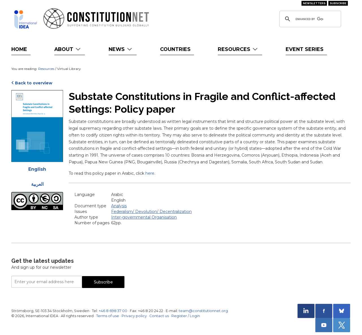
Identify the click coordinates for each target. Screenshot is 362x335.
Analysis (119, 205)
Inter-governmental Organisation (144, 217)
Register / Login (185, 316)
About (68, 49)
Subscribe (338, 3)
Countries (175, 49)
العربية (37, 184)
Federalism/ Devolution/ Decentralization (151, 211)
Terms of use (107, 316)
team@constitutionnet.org (203, 311)
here (149, 173)
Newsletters (314, 3)
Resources (238, 49)
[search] (309, 19)
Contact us (159, 316)
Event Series (305, 49)
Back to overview (33, 83)
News (121, 49)
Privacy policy (134, 316)
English (37, 169)
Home (19, 49)
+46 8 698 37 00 (113, 311)
